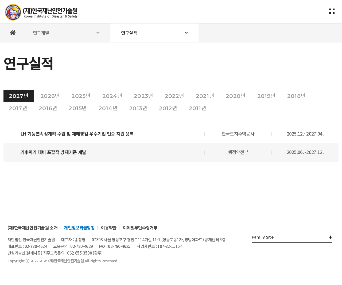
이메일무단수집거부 (140, 227)
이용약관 (108, 227)
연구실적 (129, 32)
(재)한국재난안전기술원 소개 (32, 227)
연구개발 (41, 32)
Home (12, 32)
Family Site (263, 237)
